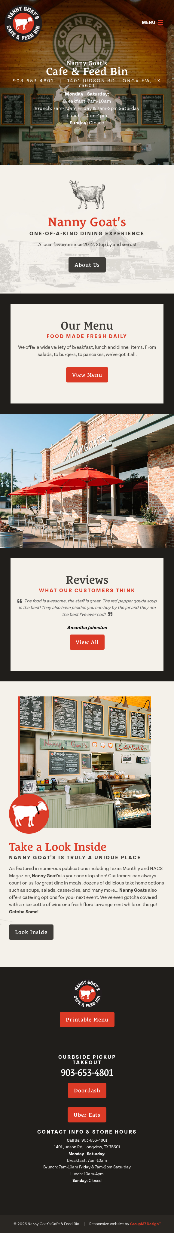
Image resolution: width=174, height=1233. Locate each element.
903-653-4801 (33, 81)
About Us (87, 265)
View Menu (87, 375)
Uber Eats (87, 1115)
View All (87, 642)
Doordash (87, 1090)
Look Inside (31, 932)
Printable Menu (87, 1019)
